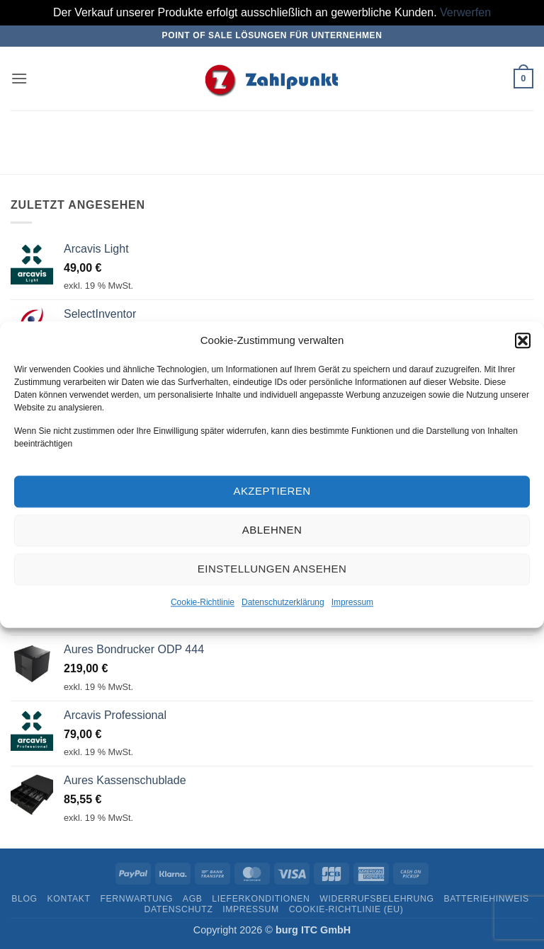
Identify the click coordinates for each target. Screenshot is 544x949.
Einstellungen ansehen (272, 571)
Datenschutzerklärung (283, 604)
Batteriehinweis (485, 899)
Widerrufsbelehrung (376, 899)
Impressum (352, 604)
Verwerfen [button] (465, 12)
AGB (193, 899)
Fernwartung (136, 899)
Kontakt (69, 899)
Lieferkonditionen (261, 899)
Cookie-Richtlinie (202, 604)
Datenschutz (178, 909)
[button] (523, 342)
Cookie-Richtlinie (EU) (346, 909)
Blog (24, 899)
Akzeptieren (271, 494)
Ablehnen (272, 533)
